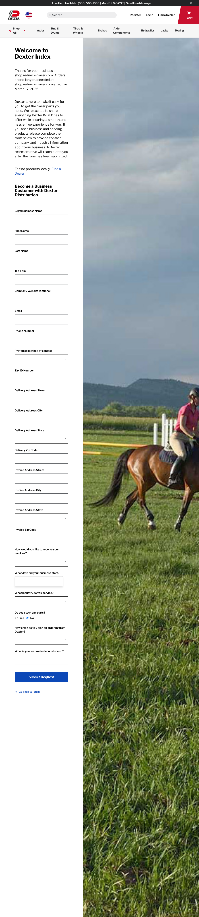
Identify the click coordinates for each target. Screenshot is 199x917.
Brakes (102, 30)
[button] (20, 15)
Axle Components (121, 30)
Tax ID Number (24, 370)
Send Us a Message (138, 3)
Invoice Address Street (29, 470)
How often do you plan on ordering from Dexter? (40, 629)
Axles (41, 30)
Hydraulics (148, 30)
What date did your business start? (37, 573)
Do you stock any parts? (30, 612)
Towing (179, 30)
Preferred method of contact (33, 350)
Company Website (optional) (33, 291)
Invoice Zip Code (25, 529)
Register (135, 15)
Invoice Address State (29, 510)
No (32, 618)
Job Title (20, 270)
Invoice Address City (28, 490)
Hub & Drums (55, 30)
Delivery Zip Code (26, 450)
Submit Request (41, 677)
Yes (21, 618)
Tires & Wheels (78, 30)
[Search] (50, 15)
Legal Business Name (28, 211)
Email (18, 310)
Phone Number (24, 331)
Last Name (21, 251)
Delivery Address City (29, 410)
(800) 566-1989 (88, 3)
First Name (22, 231)
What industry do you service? (34, 593)
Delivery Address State (29, 430)
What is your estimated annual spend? (39, 651)
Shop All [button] (17, 30)
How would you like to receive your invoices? (37, 551)
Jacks (164, 30)
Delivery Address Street (30, 390)
